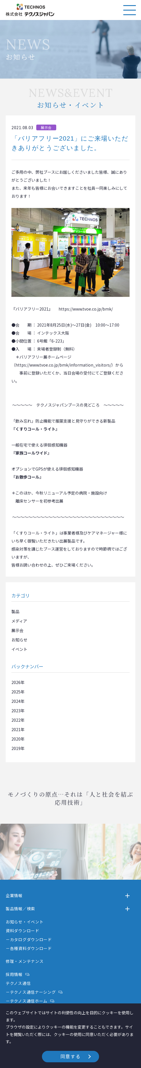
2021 (16, 729)
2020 (16, 739)
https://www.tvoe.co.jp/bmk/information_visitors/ (63, 369)
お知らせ (19, 640)
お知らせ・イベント (24, 922)
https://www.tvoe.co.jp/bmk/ (86, 313)
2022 (16, 720)
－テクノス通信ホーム (26, 1001)
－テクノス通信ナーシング (31, 992)
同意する (70, 1056)
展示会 (17, 630)
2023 (16, 710)
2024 (16, 701)
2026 (16, 682)
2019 (16, 748)
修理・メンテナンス (24, 961)
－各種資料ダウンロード (29, 948)
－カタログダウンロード (29, 939)
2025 (16, 692)
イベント (19, 649)
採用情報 (14, 974)
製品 (15, 611)
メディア (19, 621)
